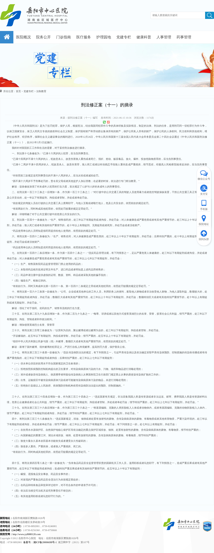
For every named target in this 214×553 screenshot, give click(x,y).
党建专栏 (123, 37)
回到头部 (203, 235)
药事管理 (184, 37)
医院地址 (203, 219)
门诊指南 (63, 37)
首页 (18, 91)
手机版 (203, 204)
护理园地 (103, 37)
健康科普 (143, 37)
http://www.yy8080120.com (27, 534)
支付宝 (203, 189)
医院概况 (23, 37)
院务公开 (43, 37)
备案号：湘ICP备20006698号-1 (40, 542)
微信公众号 (203, 174)
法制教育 (41, 91)
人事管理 (163, 37)
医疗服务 (83, 37)
